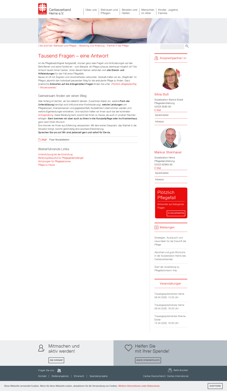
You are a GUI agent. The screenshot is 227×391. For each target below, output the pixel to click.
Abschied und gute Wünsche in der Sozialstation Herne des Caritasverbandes (170, 256)
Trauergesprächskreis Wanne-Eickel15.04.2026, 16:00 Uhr (170, 320)
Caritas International (177, 376)
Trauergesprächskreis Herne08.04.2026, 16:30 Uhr (169, 307)
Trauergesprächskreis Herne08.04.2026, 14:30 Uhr (169, 296)
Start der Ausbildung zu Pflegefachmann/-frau (166, 269)
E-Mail (157, 110)
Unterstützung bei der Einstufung (55, 155)
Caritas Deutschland (154, 376)
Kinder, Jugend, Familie (168, 12)
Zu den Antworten (176, 213)
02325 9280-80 (162, 107)
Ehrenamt (79, 376)
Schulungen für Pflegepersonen (54, 161)
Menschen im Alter (147, 12)
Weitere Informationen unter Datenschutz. (139, 386)
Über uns (91, 10)
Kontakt (42, 376)
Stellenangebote (60, 376)
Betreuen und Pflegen (109, 12)
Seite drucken (181, 370)
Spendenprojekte (99, 376)
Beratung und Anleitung (92, 46)
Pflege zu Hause (46, 165)
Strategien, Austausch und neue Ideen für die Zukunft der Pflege (170, 241)
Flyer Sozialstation (59, 140)
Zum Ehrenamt (56, 360)
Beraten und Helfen (129, 12)
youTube (59, 370)
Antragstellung (45, 115)
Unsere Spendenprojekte (148, 360)
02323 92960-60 (163, 165)
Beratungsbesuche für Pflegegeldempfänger (61, 158)
